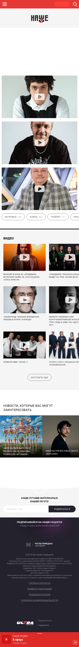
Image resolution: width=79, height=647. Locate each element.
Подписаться (62, 509)
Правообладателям (39, 595)
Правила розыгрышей (39, 589)
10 (75, 642)
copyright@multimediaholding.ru (55, 578)
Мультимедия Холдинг (39, 544)
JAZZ (29, 4)
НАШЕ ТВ (62, 4)
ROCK (13, 4)
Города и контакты (39, 583)
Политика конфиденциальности (39, 600)
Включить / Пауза (6, 639)
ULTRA (45, 4)
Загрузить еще (39, 377)
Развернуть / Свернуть (39, 633)
